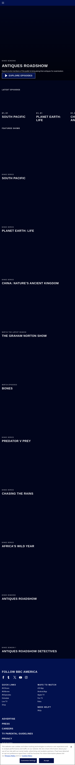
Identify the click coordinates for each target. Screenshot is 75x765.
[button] (18, 75)
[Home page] (37, 664)
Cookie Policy (27, 756)
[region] (37, 754)
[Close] (71, 746)
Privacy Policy (10, 756)
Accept (46, 760)
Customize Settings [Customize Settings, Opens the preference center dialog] (28, 760)
